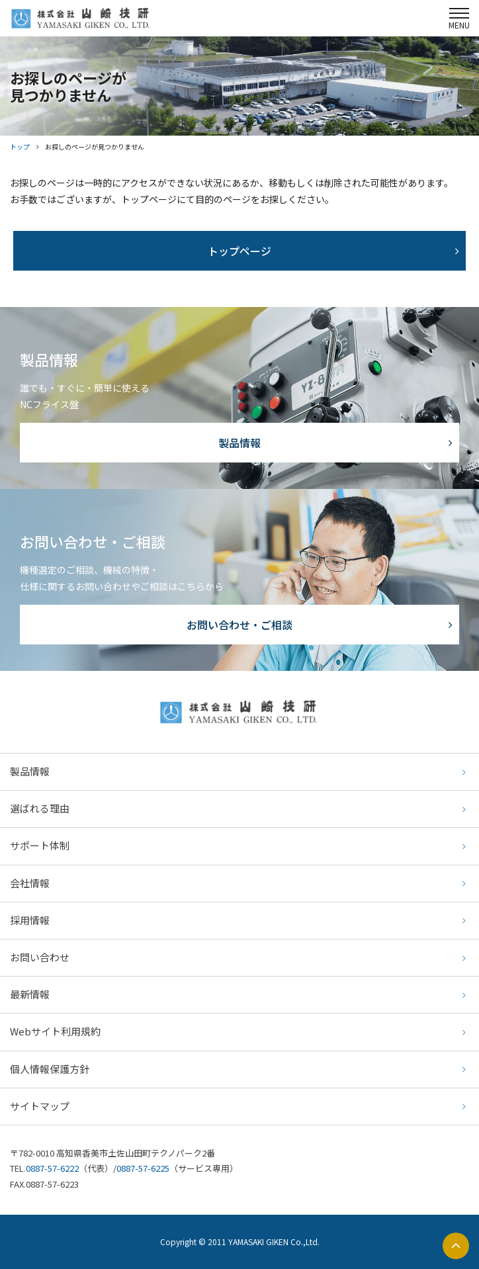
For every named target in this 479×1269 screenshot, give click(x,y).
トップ (20, 147)
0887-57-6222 (52, 1168)
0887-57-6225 (142, 1168)
